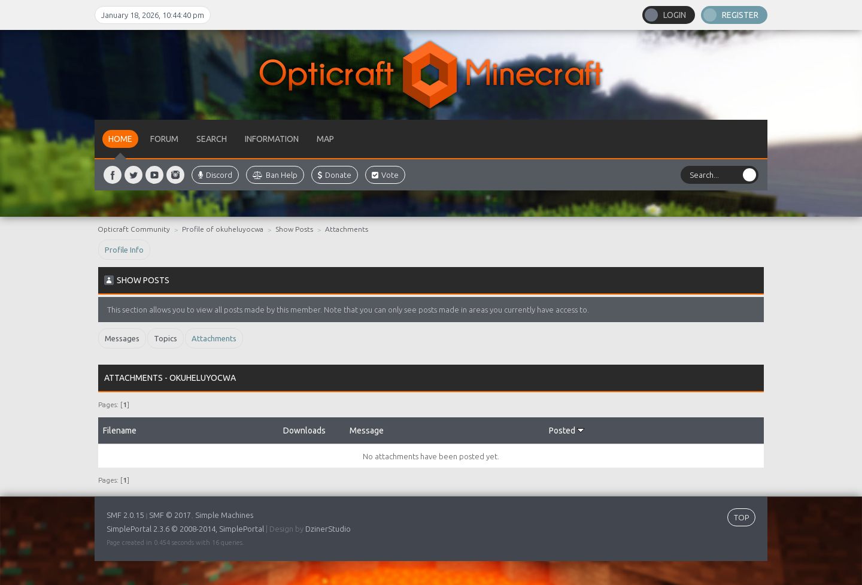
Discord (215, 175)
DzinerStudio (328, 529)
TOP (741, 517)
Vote (385, 175)
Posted (566, 430)
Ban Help (275, 175)
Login (674, 15)
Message (367, 430)
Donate (334, 175)
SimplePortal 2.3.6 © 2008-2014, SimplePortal (185, 529)
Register (740, 15)
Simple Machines (224, 515)
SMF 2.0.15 (125, 515)
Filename (119, 430)
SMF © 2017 (170, 515)
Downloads (304, 430)
